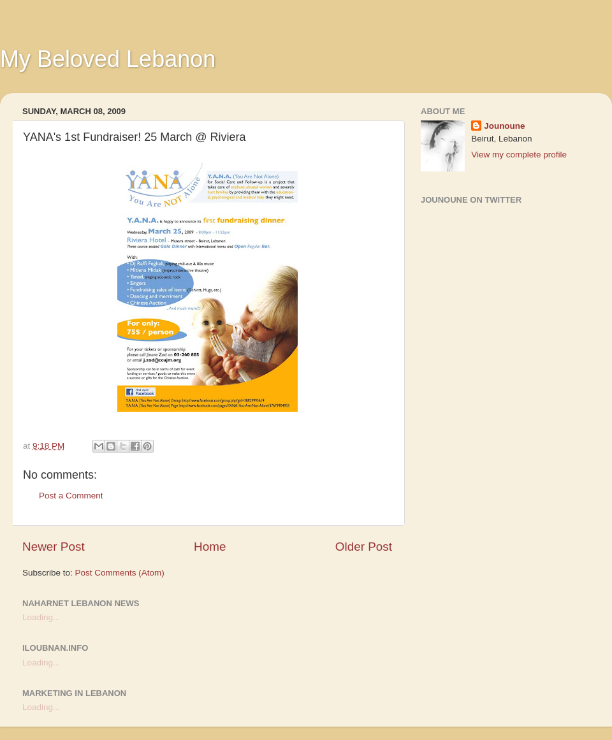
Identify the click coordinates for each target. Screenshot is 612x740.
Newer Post (53, 546)
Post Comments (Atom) (119, 572)
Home (210, 546)
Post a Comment (71, 495)
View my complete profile (519, 154)
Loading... (41, 617)
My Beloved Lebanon (107, 59)
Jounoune (504, 126)
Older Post (363, 546)
